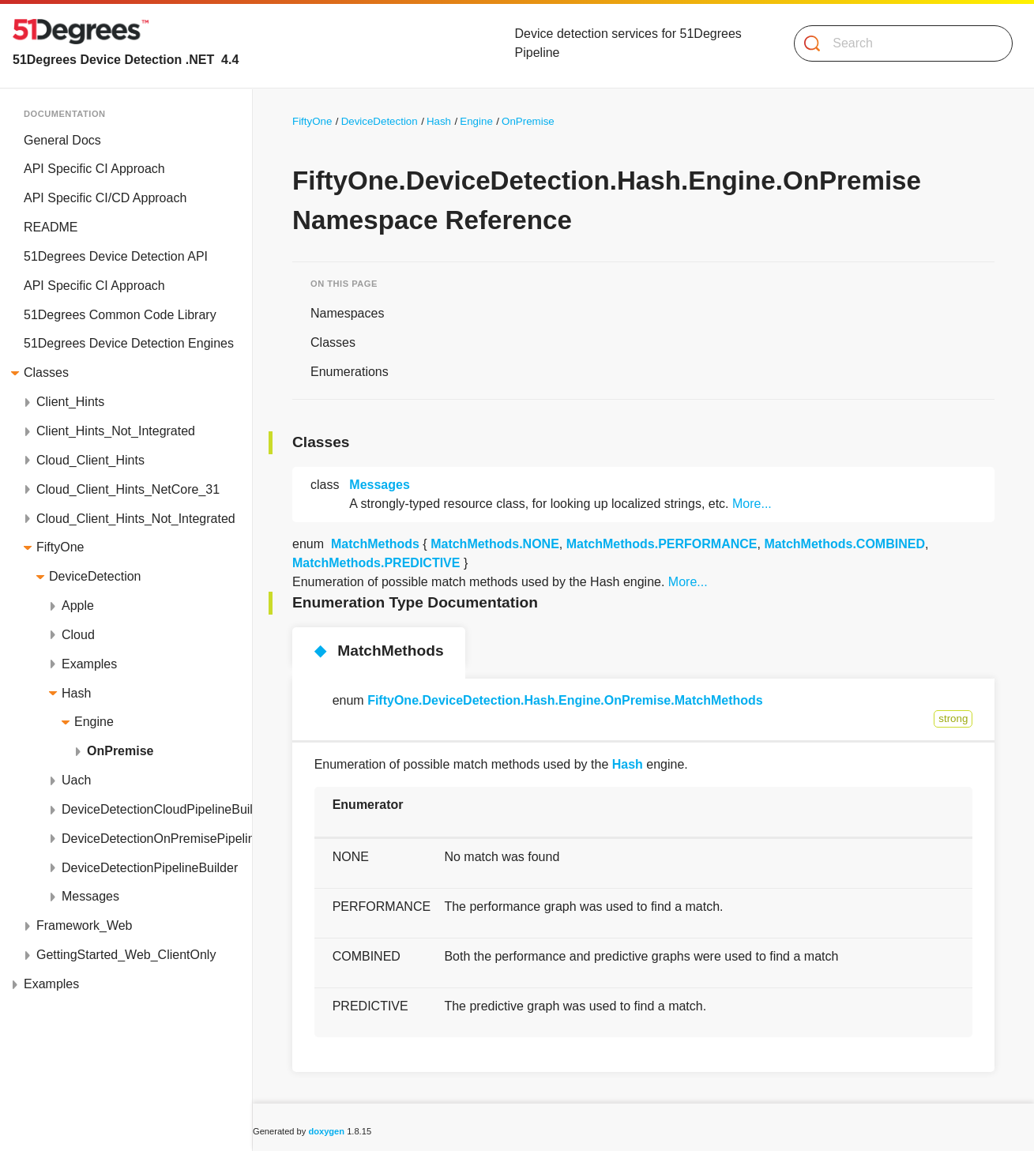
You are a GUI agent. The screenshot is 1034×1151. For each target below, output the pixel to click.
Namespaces (347, 313)
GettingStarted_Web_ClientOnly (126, 954)
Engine (94, 721)
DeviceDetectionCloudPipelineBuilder (157, 809)
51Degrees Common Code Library (120, 315)
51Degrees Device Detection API (116, 256)
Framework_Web (84, 925)
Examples (89, 664)
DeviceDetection (95, 576)
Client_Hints (70, 401)
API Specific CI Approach (94, 168)
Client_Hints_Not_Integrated (115, 431)
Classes (46, 372)
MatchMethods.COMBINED (844, 544)
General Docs (62, 140)
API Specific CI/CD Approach (105, 198)
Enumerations (349, 371)
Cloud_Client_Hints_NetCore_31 (128, 489)
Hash (76, 693)
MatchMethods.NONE (495, 544)
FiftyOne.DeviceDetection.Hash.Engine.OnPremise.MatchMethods (565, 700)
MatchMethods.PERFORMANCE (662, 544)
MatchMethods (375, 544)
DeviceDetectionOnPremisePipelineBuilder (157, 838)
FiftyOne (60, 547)
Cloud (78, 634)
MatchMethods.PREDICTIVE (376, 563)
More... (752, 503)
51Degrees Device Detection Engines (129, 343)
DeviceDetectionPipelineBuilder (150, 868)
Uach (76, 780)
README (50, 227)
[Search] (897, 43)
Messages (90, 896)
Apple (78, 605)
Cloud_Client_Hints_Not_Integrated (135, 518)
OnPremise (120, 751)
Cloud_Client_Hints (90, 460)
